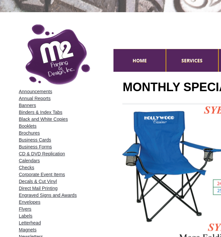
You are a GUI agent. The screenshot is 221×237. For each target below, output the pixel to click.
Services (192, 60)
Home (140, 60)
